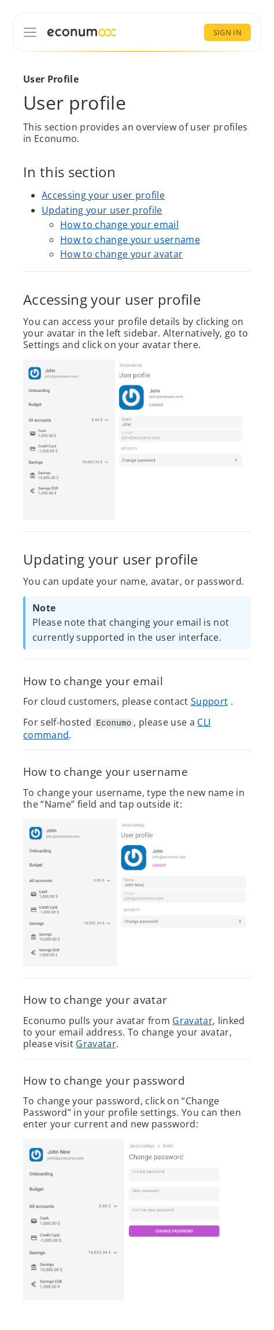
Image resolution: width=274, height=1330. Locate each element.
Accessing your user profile (103, 195)
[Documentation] (30, 32)
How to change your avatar (121, 254)
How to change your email (119, 225)
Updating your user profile (102, 210)
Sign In (227, 32)
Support (209, 702)
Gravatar (192, 1020)
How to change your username (130, 239)
